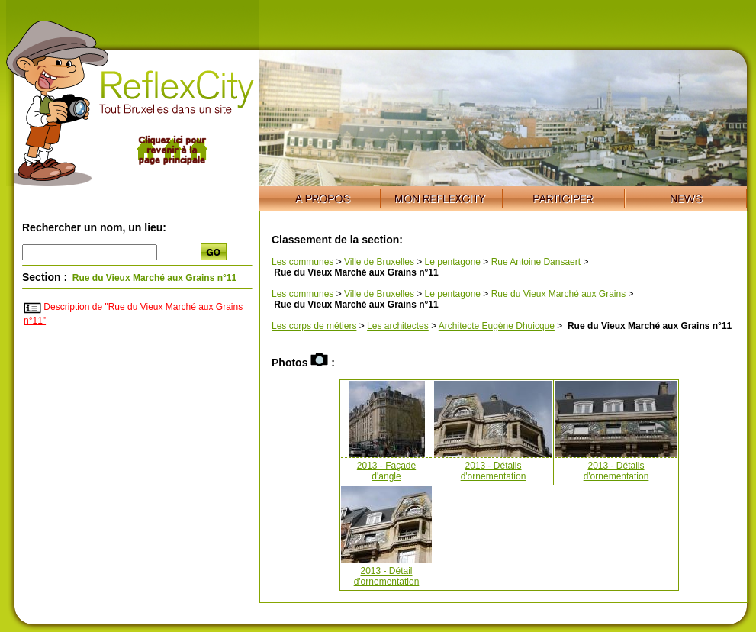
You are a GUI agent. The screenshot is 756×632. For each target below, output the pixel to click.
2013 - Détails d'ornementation (493, 471)
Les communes (302, 261)
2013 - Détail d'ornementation (387, 576)
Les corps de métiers (314, 326)
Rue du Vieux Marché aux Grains (558, 294)
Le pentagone (453, 261)
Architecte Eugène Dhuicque (497, 326)
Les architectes (398, 326)
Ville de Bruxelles (379, 261)
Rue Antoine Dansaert (536, 261)
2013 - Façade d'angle (386, 471)
